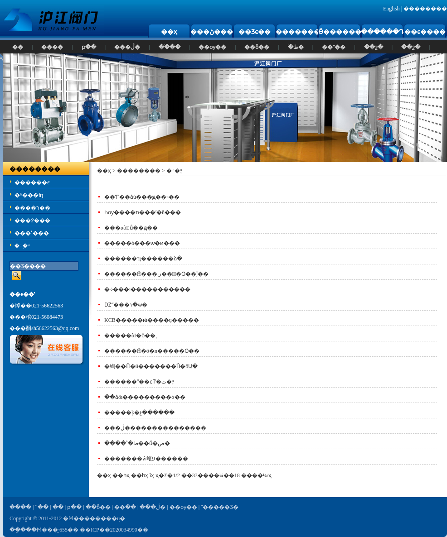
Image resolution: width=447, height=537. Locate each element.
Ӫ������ (339, 32)
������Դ (382, 32)
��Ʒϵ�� (254, 32)
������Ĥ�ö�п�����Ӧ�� (151, 351)
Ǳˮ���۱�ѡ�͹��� (125, 305)
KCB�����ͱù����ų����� (151, 320)
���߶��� (32, 220)
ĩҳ (152, 475)
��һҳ (139, 475)
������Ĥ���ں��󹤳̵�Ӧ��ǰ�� (156, 274)
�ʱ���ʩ (29, 195)
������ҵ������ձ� (143, 258)
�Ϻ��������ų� (94, 518)
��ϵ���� (425, 32)
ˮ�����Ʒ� (219, 507)
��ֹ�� (169, 47)
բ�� (89, 47)
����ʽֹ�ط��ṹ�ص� (137, 443)
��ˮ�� (333, 47)
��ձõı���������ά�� (144, 397)
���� (52, 47)
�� (17, 47)
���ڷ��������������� (155, 428)
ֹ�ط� (296, 47)
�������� (425, 8)
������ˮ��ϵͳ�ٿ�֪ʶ (139, 382)
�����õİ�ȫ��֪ (129, 335)
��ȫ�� (256, 47)
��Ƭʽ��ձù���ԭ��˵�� (142, 197)
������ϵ (32, 182)
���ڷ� (127, 47)
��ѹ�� (212, 47)
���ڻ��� (211, 32)
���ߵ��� (32, 233)
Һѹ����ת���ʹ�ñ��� (142, 212)
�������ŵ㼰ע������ (146, 458)
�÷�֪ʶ (22, 246)
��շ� (373, 47)
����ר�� (32, 208)
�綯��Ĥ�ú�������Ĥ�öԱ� (151, 366)
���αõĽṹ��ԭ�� (131, 228)
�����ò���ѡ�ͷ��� (142, 243)
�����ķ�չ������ (139, 412)
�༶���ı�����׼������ (147, 289)
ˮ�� (42, 507)
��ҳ (169, 32)
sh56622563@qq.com (55, 328)
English (391, 8)
